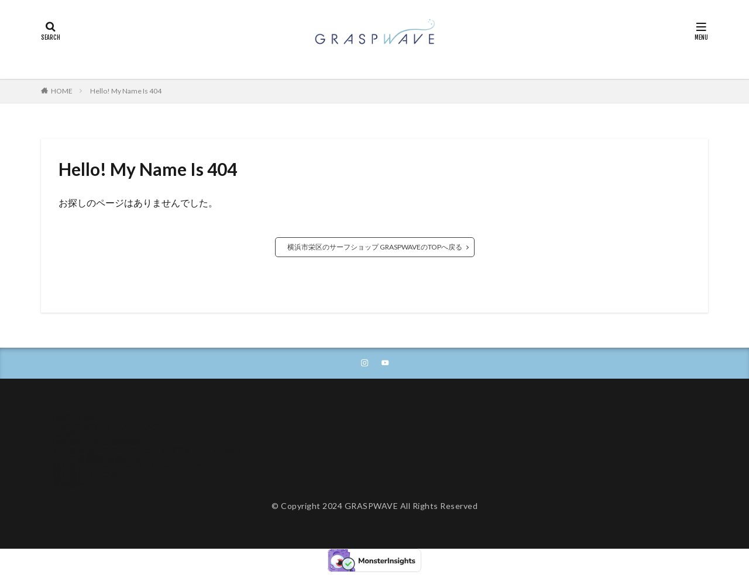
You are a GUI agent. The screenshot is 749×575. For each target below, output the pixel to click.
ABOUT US (74, 419)
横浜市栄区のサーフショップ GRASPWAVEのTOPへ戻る (374, 247)
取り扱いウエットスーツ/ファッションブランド (140, 468)
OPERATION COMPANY (99, 443)
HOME (62, 90)
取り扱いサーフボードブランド (110, 476)
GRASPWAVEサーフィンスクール (115, 427)
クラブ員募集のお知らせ (98, 460)
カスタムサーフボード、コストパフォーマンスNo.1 (147, 451)
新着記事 (69, 484)
